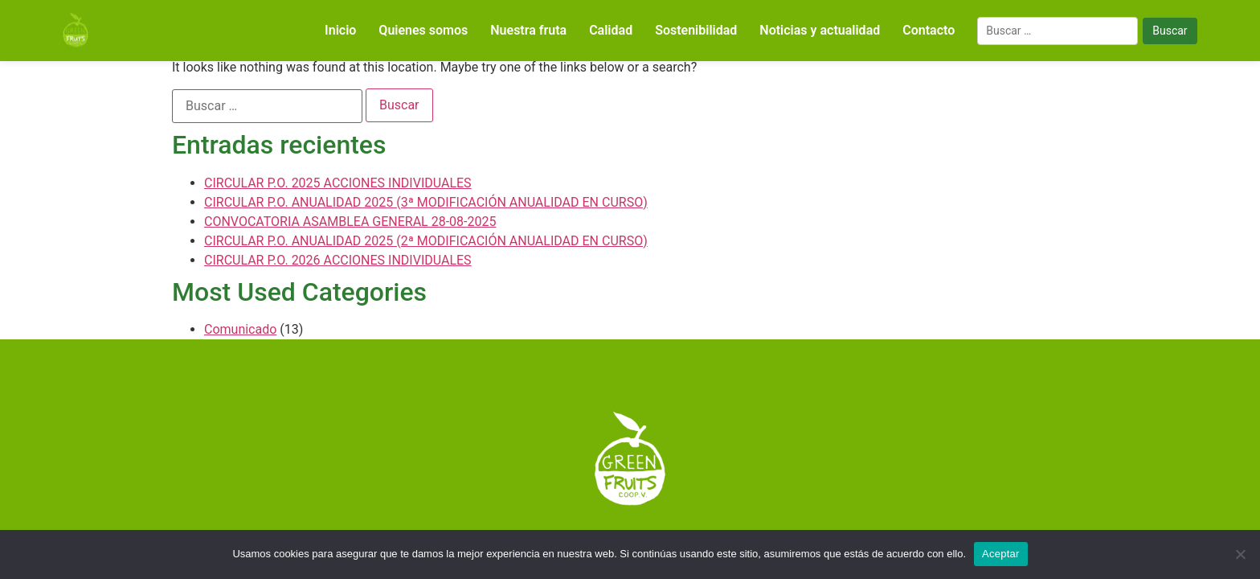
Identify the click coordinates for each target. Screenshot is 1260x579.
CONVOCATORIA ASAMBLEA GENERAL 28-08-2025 (350, 221)
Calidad (610, 30)
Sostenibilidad (696, 30)
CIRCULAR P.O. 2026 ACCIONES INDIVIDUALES (338, 260)
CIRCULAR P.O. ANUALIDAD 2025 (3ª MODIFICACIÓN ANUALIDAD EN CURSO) (426, 202)
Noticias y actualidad (819, 30)
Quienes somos (423, 30)
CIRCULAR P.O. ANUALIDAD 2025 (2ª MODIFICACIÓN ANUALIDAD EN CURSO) (426, 240)
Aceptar (1001, 554)
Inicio (340, 30)
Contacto (928, 30)
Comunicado (240, 329)
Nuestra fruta (528, 30)
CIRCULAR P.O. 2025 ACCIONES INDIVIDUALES (338, 183)
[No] (1240, 554)
